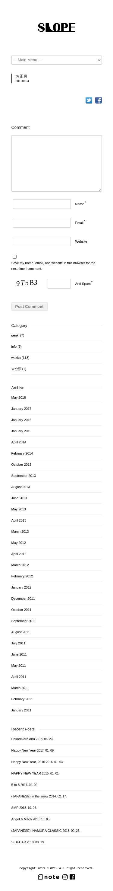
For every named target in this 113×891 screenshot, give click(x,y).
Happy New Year (23, 750)
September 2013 (23, 475)
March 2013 (20, 531)
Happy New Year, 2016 (28, 762)
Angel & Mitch (21, 819)
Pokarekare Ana (23, 739)
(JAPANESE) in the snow (30, 796)
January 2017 (21, 408)
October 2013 (21, 464)
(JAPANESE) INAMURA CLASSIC (36, 830)
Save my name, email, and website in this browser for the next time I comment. (53, 265)
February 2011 (22, 699)
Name (79, 204)
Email (79, 223)
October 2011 (21, 610)
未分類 (16, 369)
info (14, 346)
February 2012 (22, 576)
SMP (15, 808)
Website (81, 241)
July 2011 (18, 643)
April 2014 (19, 442)
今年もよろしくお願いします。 (7, 93)
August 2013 (20, 487)
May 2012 (18, 542)
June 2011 (19, 654)
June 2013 (19, 498)
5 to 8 (15, 785)
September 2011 (23, 621)
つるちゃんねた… (100, 93)
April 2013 (19, 520)
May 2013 (18, 509)
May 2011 (18, 665)
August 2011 (20, 632)
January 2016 (21, 420)
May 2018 (18, 397)
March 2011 (20, 688)
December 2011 (23, 598)
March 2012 (20, 565)
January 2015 (21, 431)
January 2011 (21, 710)
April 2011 (19, 677)
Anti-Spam (83, 284)
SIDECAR (18, 842)
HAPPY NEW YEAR (26, 773)
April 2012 (19, 554)
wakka (16, 357)
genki (15, 335)
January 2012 (21, 587)
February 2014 (22, 453)
